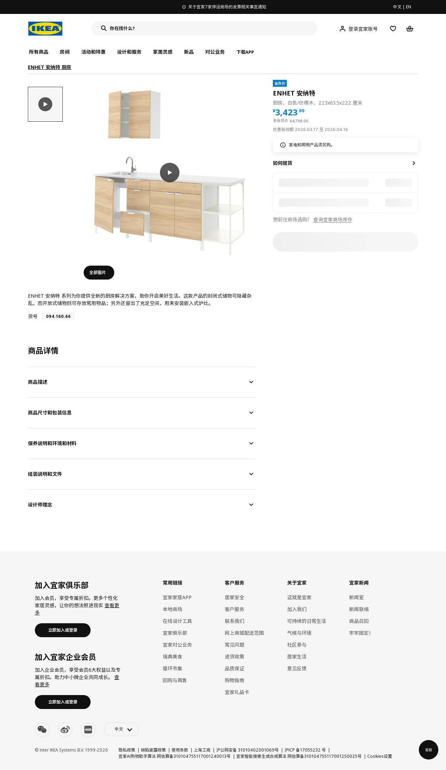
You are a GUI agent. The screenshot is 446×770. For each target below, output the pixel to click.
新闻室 (356, 597)
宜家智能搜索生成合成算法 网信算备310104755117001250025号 (299, 756)
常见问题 (234, 644)
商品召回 (359, 621)
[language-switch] (121, 729)
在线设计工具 (177, 621)
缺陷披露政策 (153, 750)
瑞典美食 (172, 656)
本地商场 (172, 609)
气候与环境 (299, 633)
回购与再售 (175, 680)
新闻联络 (359, 609)
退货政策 (234, 656)
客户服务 (234, 609)
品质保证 (234, 668)
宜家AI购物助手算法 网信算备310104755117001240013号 (174, 756)
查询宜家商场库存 (332, 219)
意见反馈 (297, 668)
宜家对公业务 (177, 644)
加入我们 (297, 609)
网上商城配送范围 (244, 633)
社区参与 (297, 644)
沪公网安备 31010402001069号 (247, 750)
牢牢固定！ (361, 633)
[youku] (88, 729)
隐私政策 (126, 750)
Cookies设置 (379, 756)
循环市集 (172, 668)
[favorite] (415, 93)
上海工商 (202, 750)
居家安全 (234, 597)
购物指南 (234, 680)
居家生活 (297, 656)
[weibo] (65, 729)
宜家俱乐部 (175, 633)
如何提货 (282, 163)
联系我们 (234, 621)
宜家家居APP (177, 597)
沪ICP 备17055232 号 (305, 750)
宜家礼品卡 (237, 692)
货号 (33, 316)
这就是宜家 (299, 597)
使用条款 (179, 750)
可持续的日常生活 (306, 621)
